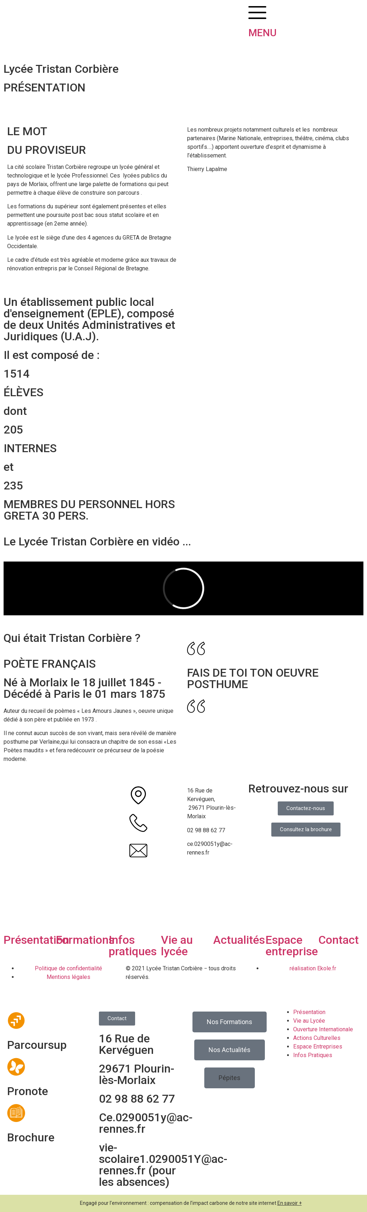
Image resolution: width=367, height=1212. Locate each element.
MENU (262, 33)
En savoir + (289, 1203)
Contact (338, 940)
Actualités (239, 940)
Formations (85, 940)
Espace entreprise (292, 945)
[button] (229, 1077)
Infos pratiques (133, 945)
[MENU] (257, 13)
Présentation (36, 940)
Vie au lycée (177, 945)
